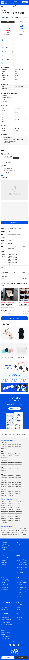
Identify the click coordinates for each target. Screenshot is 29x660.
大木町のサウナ (11, 518)
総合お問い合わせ (20, 617)
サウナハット (4, 582)
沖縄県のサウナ (12, 495)
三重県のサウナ (4, 470)
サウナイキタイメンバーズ (22, 604)
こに (5, 165)
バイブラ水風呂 (24, 530)
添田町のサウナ (18, 518)
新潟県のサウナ (4, 462)
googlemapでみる (15, 222)
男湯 (8, 21)
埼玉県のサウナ (4, 455)
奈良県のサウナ (11, 477)
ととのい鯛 (6, 153)
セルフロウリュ (9, 528)
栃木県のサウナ (11, 453)
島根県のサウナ (11, 482)
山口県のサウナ (11, 484)
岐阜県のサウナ (4, 469)
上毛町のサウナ (4, 522)
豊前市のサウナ (11, 507)
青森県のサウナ (11, 444)
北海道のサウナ (4, 444)
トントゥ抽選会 (5, 557)
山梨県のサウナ (11, 464)
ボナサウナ (9, 530)
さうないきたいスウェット (7, 586)
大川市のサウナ (18, 505)
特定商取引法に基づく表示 (6, 632)
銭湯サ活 (18, 598)
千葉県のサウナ (11, 455)
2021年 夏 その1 (5, 587)
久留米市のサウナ (4, 503)
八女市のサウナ (11, 505)
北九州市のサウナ (4, 501)
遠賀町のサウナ (18, 516)
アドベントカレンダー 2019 (22, 569)
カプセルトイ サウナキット (22, 591)
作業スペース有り (19, 532)
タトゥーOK (3, 532)
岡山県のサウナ (18, 482)
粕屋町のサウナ (4, 516)
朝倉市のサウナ (11, 513)
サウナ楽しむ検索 (20, 586)
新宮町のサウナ (19, 515)
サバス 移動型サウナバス (21, 587)
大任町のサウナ (4, 520)
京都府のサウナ (11, 475)
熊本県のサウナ (4, 493)
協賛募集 (4, 564)
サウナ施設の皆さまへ (6, 616)
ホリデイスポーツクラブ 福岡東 (12, 13)
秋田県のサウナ (11, 446)
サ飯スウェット (5, 584)
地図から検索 (4, 547)
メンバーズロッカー (20, 606)
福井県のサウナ (4, 464)
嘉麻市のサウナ (4, 513)
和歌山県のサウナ (18, 477)
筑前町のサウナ (4, 518)
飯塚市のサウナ (12, 503)
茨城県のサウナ (4, 453)
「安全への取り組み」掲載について (7, 625)
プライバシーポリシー (5, 638)
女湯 (21, 21)
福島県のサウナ (4, 448)
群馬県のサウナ (18, 453)
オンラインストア (5, 579)
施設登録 (4, 551)
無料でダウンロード (14, 408)
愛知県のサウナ (18, 469)
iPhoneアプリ (4, 607)
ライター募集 (19, 572)
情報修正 (25, 278)
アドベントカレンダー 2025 (22, 559)
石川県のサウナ (18, 462)
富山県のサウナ (11, 462)
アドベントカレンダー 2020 (22, 567)
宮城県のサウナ (4, 446)
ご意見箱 (18, 619)
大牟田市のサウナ (19, 501)
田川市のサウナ (19, 503)
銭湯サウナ (3, 530)
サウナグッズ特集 (5, 581)
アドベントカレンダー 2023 (22, 562)
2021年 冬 (4, 591)
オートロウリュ (16, 528)
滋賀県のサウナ (4, 475)
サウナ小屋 (9, 534)
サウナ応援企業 (20, 592)
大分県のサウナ (11, 493)
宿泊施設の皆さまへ (6, 617)
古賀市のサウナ (12, 511)
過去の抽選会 (4, 562)
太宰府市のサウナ (4, 511)
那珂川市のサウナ (4, 515)
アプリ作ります (20, 584)
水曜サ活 (18, 579)
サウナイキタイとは (6, 604)
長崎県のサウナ (18, 491)
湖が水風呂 (15, 534)
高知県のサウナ (18, 486)
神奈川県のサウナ (4, 457)
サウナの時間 (19, 594)
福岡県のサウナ (4, 491)
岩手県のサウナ (18, 444)
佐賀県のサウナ (11, 491)
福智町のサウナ (18, 520)
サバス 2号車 (19, 589)
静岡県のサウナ (11, 469)
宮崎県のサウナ (18, 493)
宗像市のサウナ (19, 509)
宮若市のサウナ (19, 511)
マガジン (18, 557)
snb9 (6, 276)
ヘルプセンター (20, 616)
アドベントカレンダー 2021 (22, 566)
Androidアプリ (5, 609)
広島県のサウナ (4, 484)
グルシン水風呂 (23, 528)
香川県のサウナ (4, 486)
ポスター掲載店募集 (6, 619)
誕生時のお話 (4, 606)
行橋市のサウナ (4, 507)
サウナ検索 (4, 544)
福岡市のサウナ (12, 501)
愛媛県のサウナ (11, 486)
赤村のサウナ (11, 520)
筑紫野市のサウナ (4, 509)
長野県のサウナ (18, 464)
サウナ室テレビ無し (16, 530)
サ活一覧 (18, 544)
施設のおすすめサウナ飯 (21, 582)
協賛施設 (18, 607)
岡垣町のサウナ (11, 516)
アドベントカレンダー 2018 (22, 571)
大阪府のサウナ (18, 475)
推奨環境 (3, 630)
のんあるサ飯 (19, 581)
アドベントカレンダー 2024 (22, 560)
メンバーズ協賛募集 (6, 622)
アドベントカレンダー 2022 (22, 564)
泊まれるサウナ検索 (6, 545)
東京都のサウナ (18, 455)
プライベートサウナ (22, 534)
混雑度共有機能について (7, 142)
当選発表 (4, 560)
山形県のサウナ (18, 446)
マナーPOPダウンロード (6, 621)
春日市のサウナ (12, 509)
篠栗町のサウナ (12, 515)
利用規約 (3, 634)
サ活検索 (4, 549)
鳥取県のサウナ (4, 482)
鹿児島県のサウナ (4, 495)
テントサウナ (4, 534)
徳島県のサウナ (18, 484)
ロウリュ (3, 528)
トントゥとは (4, 559)
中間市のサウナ (18, 507)
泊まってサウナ (20, 596)
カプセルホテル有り (11, 532)
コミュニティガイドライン (6, 636)
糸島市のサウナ (18, 513)
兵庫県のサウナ (4, 477)
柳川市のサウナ (4, 505)
